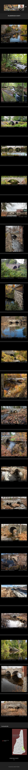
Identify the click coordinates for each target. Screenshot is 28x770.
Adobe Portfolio (16, 766)
